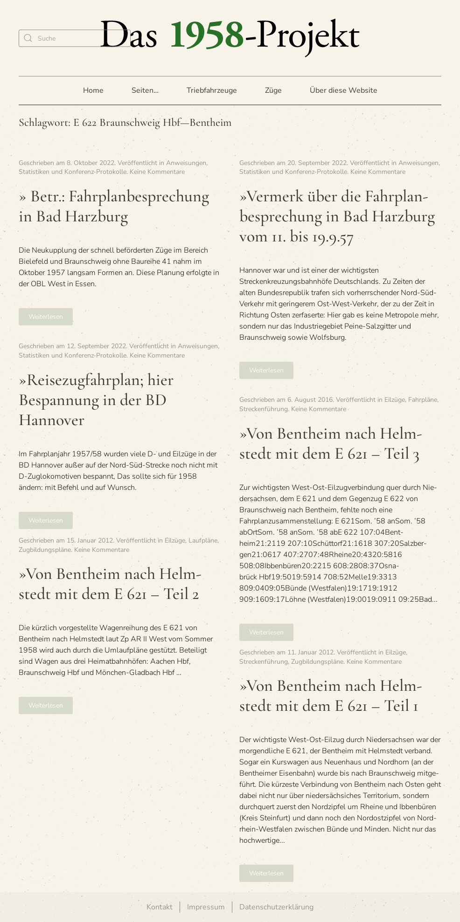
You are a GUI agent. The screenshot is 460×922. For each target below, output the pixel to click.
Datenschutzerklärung (276, 907)
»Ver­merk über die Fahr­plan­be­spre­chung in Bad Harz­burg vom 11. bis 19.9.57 (337, 216)
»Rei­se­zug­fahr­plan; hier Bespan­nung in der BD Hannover (96, 400)
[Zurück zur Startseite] (230, 38)
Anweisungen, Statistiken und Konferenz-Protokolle (113, 167)
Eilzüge (394, 399)
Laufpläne (202, 540)
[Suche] (75, 38)
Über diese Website (343, 90)
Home (93, 90)
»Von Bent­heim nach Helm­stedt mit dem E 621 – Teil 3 (330, 443)
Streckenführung (263, 409)
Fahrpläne (422, 399)
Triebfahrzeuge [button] (212, 90)
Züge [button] (273, 90)
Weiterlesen (45, 316)
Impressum (206, 907)
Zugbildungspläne (45, 549)
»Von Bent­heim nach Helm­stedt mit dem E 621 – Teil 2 (110, 584)
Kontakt (159, 907)
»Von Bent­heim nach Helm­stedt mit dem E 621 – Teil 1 (330, 695)
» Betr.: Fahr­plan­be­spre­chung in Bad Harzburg (114, 206)
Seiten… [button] (145, 90)
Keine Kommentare (157, 171)
